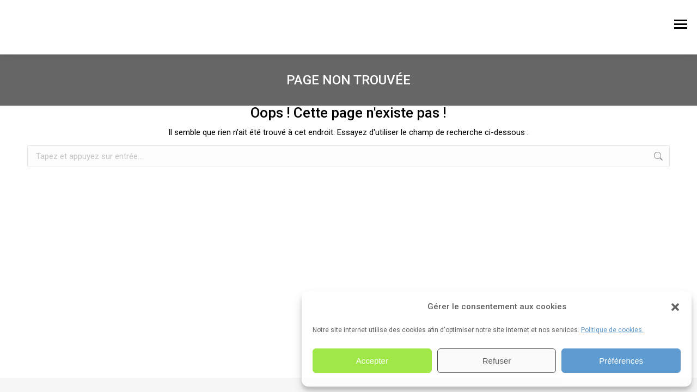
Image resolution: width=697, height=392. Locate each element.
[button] (675, 307)
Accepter (372, 360)
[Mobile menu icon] (681, 27)
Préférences (621, 360)
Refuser (496, 360)
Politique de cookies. (612, 330)
